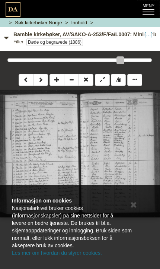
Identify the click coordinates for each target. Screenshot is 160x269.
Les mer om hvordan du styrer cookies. (57, 253)
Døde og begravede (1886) (54, 42)
